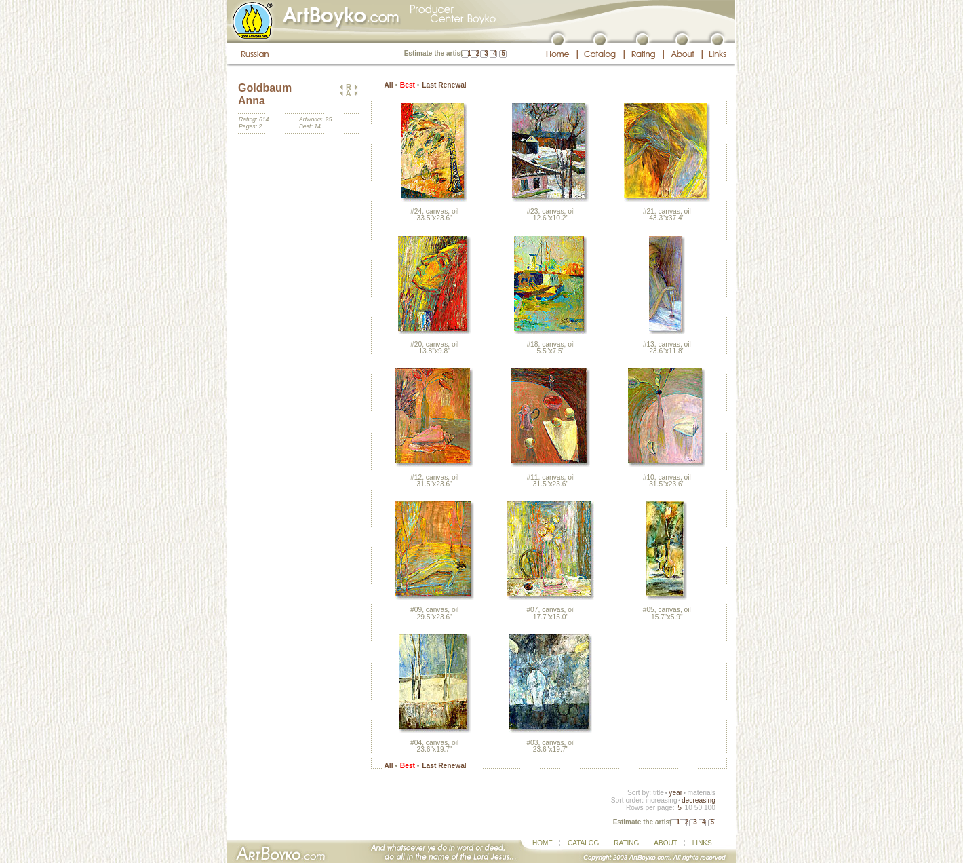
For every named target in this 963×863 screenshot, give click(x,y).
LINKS (702, 843)
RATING (626, 843)
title (658, 793)
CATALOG (583, 843)
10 (688, 807)
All (388, 85)
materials (701, 793)
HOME (542, 843)
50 (698, 807)
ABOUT (665, 843)
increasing (661, 800)
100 (709, 807)
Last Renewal (444, 85)
